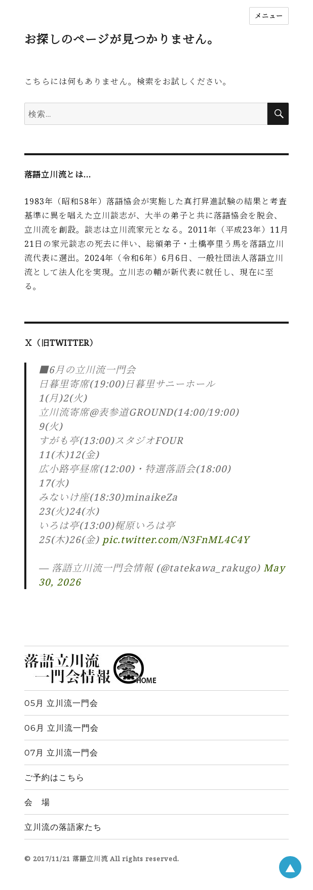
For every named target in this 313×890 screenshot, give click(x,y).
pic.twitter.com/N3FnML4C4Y (175, 539)
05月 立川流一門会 (61, 703)
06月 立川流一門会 (61, 728)
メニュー (269, 15)
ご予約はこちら (54, 777)
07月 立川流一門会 (61, 753)
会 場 (37, 802)
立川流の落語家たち (63, 827)
